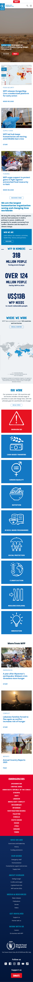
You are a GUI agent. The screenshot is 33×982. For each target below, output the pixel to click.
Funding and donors (17, 850)
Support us (16, 917)
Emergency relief (16, 859)
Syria (16, 826)
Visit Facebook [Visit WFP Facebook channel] (10, 964)
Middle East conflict (16, 802)
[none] (16, 35)
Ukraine (16, 829)
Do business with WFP (16, 933)
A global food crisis (16, 885)
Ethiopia (16, 793)
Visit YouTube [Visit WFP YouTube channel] (23, 964)
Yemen (16, 832)
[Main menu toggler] (30, 6)
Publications (16, 901)
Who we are (16, 840)
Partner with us (16, 920)
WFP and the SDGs (16, 888)
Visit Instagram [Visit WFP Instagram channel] (14, 964)
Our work (16, 856)
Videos (16, 908)
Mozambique (16, 805)
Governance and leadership (16, 843)
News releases (16, 898)
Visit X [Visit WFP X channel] (6, 964)
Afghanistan (16, 784)
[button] (30, 349)
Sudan (16, 823)
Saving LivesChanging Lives (9, 6)
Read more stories (16, 198)
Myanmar (16, 808)
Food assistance (16, 863)
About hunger (16, 875)
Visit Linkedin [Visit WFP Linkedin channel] (18, 964)
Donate (16, 2)
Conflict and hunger (16, 882)
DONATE (15, 54)
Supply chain (16, 869)
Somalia (16, 817)
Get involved (16, 913)
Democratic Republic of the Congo (16, 790)
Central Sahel (16, 787)
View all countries (16, 327)
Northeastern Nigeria (16, 811)
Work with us (16, 926)
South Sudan (16, 820)
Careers (16, 930)
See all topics (16, 405)
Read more (6, 54)
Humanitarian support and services (16, 866)
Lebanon (16, 799)
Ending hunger (16, 879)
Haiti (16, 796)
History (16, 847)
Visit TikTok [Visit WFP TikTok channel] (27, 964)
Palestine (16, 814)
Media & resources (16, 894)
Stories (16, 904)
